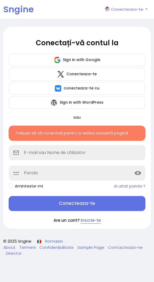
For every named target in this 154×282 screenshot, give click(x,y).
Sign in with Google (77, 60)
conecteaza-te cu (77, 88)
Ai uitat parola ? (129, 186)
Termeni (28, 247)
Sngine (18, 9)
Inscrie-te (91, 220)
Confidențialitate (57, 247)
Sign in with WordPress (77, 102)
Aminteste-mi (29, 186)
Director (14, 253)
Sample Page (91, 247)
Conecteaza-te (77, 74)
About (10, 247)
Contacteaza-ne (125, 247)
